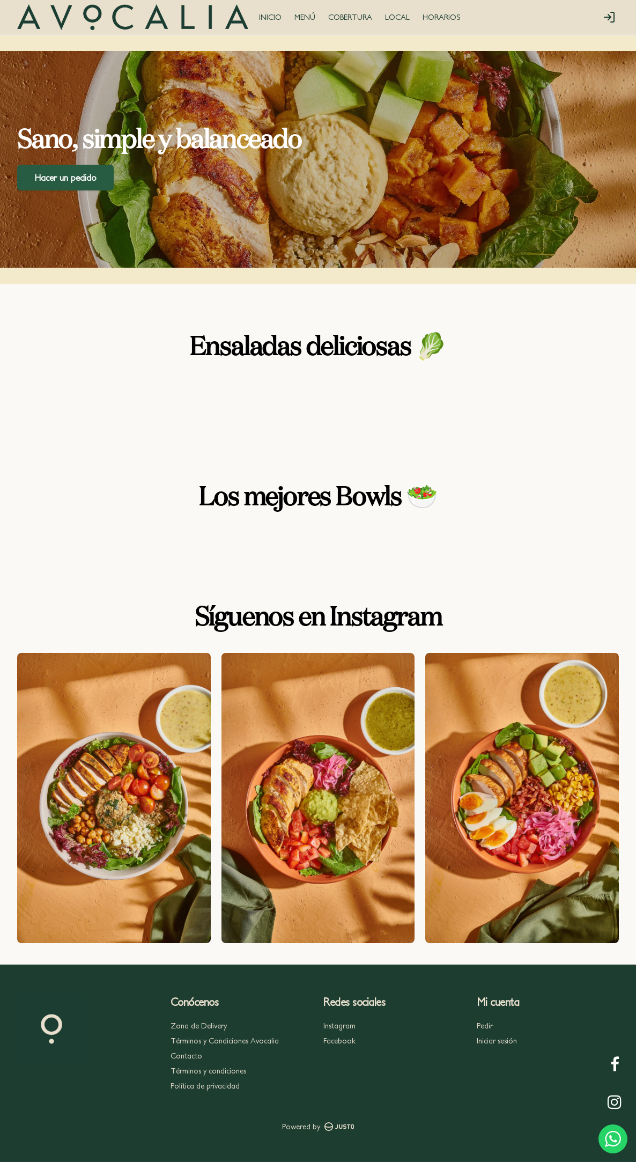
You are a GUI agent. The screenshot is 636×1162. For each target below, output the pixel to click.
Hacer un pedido (65, 177)
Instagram (339, 1025)
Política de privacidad (205, 1086)
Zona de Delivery (199, 1025)
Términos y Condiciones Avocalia (225, 1040)
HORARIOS (442, 17)
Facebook (339, 1040)
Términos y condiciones (208, 1071)
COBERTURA (350, 17)
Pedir (485, 1025)
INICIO (270, 17)
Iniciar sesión (497, 1040)
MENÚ (304, 17)
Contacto (186, 1055)
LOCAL (397, 17)
